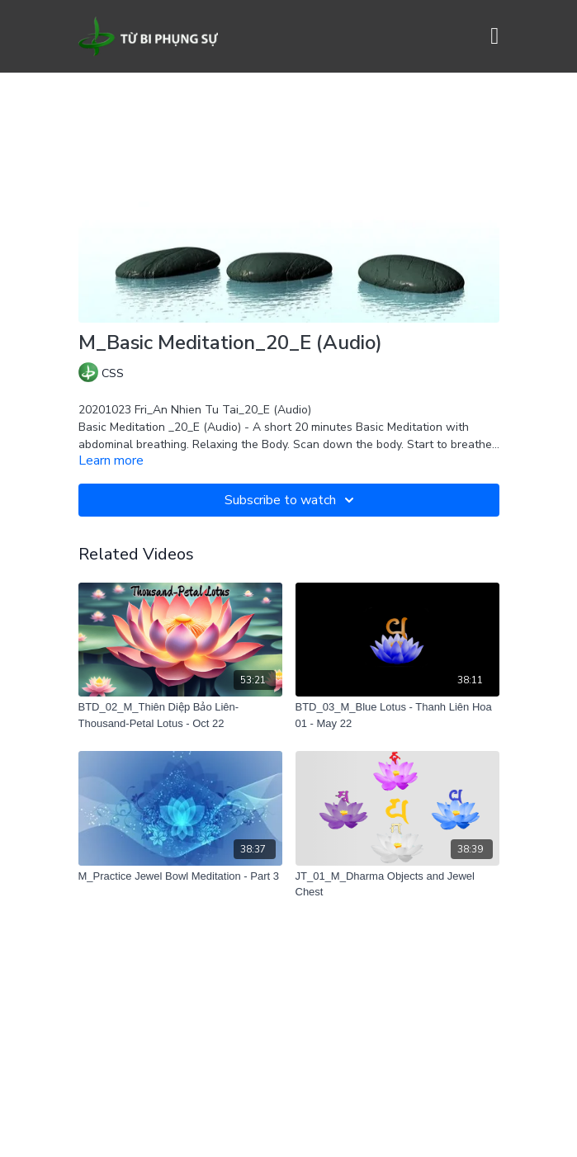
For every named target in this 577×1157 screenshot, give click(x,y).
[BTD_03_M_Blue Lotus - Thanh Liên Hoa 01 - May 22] (397, 715)
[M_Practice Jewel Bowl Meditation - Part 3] (180, 876)
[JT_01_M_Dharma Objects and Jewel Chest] (397, 884)
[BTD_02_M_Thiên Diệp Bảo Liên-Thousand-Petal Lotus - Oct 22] (180, 715)
